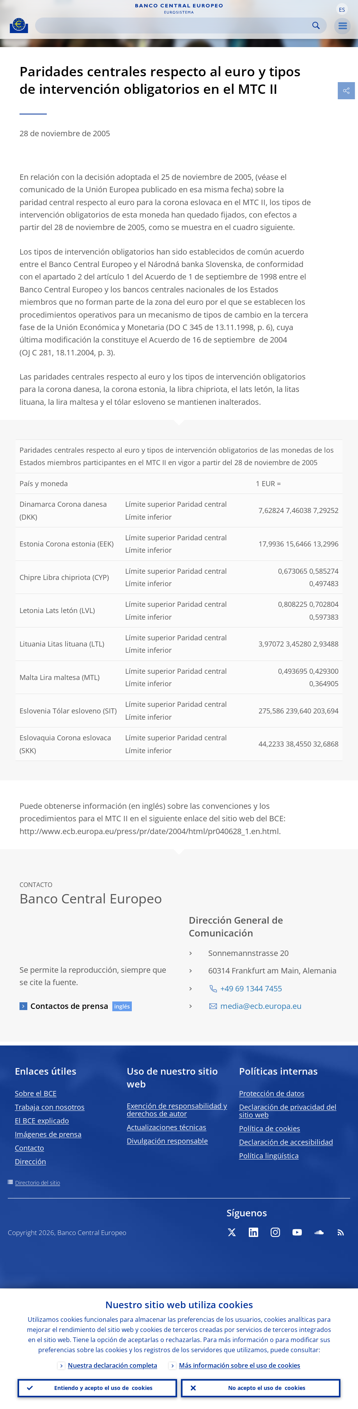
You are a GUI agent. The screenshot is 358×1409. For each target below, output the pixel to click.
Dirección (30, 1161)
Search (316, 25)
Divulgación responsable (167, 1140)
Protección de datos (272, 1093)
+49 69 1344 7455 (251, 988)
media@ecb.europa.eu (260, 1006)
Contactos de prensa (69, 1006)
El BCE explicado (42, 1120)
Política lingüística (269, 1155)
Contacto (29, 1147)
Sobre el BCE (36, 1093)
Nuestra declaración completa (112, 1365)
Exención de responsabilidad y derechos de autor (177, 1109)
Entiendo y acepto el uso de (103, 1388)
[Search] (175, 25)
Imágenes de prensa (48, 1134)
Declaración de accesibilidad (286, 1142)
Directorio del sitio (37, 1182)
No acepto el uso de (266, 1388)
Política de (269, 1128)
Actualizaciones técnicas (166, 1127)
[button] (342, 9)
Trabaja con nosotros (50, 1107)
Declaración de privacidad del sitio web (288, 1110)
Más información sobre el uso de (239, 1365)
